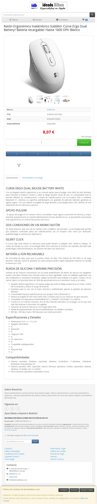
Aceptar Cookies (87, 490)
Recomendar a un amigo (32, 178)
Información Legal (57, 448)
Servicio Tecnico (57, 459)
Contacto (62, 19)
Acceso (37, 19)
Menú (13, 19)
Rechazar (74, 490)
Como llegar (9, 459)
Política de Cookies (58, 451)
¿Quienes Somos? (11, 456)
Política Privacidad (11, 451)
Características (12, 178)
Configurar (64, 490)
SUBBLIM (51, 109)
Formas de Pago (57, 454)
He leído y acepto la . (23, 435)
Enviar (35, 441)
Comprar (84, 142)
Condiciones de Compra (14, 454)
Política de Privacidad (10, 430)
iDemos (53, 456)
